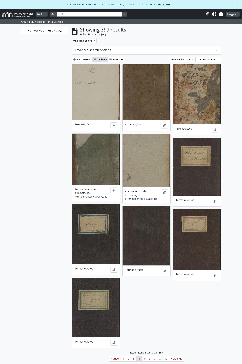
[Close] (238, 4)
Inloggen (231, 14)
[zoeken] (89, 14)
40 (166, 358)
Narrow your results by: (44, 30)
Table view (116, 59)
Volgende (176, 358)
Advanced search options (93, 50)
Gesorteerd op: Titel (181, 59)
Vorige (115, 358)
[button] (207, 14)
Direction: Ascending (207, 59)
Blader (40, 14)
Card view (100, 59)
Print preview (81, 59)
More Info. (164, 4)
